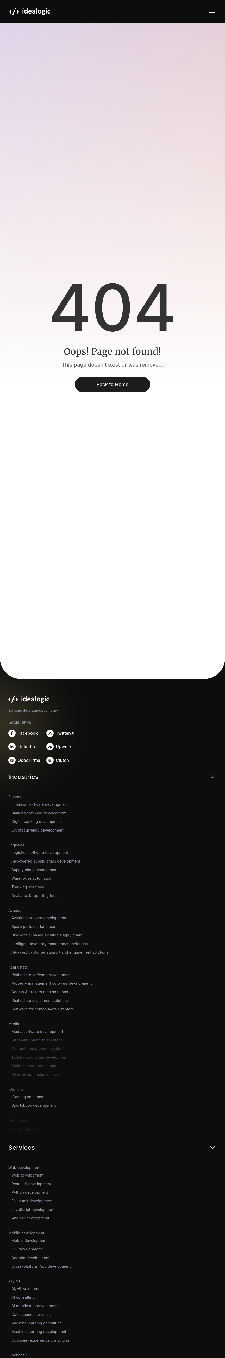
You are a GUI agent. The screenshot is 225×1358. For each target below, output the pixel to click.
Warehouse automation (31, 878)
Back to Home (113, 384)
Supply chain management (35, 869)
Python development (29, 1192)
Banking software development (38, 813)
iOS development (26, 1249)
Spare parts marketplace (33, 926)
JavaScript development (32, 1209)
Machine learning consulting (36, 1323)
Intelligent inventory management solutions (49, 943)
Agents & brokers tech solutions (39, 992)
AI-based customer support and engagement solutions (60, 952)
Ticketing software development (40, 1057)
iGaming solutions (27, 1097)
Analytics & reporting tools (35, 895)
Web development (27, 1175)
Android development (30, 1257)
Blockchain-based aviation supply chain (46, 935)
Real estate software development (41, 974)
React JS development (31, 1183)
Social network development (36, 1066)
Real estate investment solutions (40, 1000)
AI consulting (23, 1297)
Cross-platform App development (41, 1266)
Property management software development (51, 983)
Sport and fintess (23, 1130)
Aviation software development (38, 918)
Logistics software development (39, 852)
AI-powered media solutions (36, 1074)
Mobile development (29, 1240)
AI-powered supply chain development (45, 861)
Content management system (37, 1048)
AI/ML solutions (25, 1288)
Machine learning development (38, 1331)
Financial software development (39, 804)
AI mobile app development (35, 1306)
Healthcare (18, 1120)
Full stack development (31, 1201)
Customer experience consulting (40, 1340)
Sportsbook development (33, 1105)
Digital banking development (36, 821)
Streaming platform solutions (37, 1040)
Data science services (31, 1314)
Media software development (37, 1031)
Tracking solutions (27, 887)
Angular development (30, 1218)
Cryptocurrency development (37, 830)
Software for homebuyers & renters (42, 1009)
